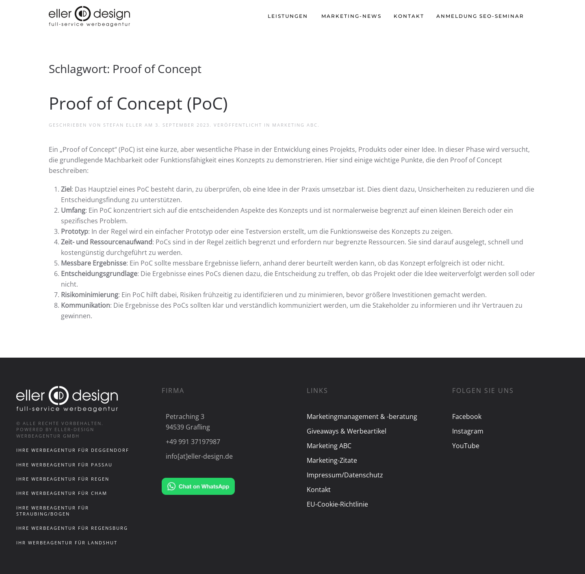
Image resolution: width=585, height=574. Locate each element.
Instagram (467, 431)
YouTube (465, 445)
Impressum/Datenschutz (345, 474)
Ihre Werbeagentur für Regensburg (72, 528)
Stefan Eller (123, 125)
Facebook (466, 416)
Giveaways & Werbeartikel (346, 431)
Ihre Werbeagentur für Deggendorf (72, 450)
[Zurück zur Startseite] (90, 16)
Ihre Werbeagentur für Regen (62, 479)
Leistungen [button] (288, 16)
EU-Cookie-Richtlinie (337, 504)
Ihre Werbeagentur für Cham (61, 493)
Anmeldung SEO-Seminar (480, 16)
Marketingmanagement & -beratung (362, 416)
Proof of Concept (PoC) (138, 102)
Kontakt (409, 16)
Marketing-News (351, 16)
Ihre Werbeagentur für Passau (64, 465)
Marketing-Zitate (332, 460)
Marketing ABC (295, 125)
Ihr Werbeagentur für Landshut (66, 542)
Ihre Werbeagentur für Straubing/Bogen (52, 511)
